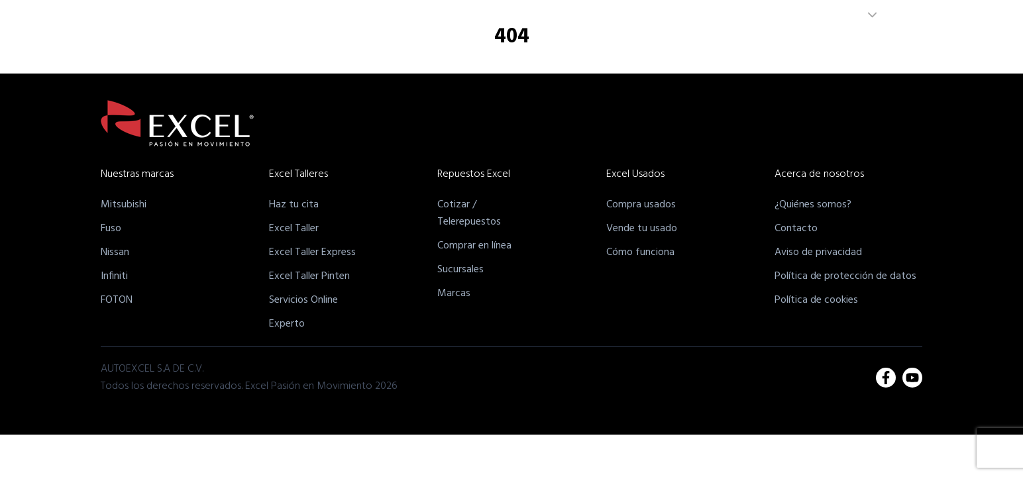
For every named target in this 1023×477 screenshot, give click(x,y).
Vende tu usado (641, 228)
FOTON (117, 300)
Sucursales (460, 269)
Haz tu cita (294, 204)
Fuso (111, 228)
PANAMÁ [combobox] (817, 15)
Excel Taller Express (312, 252)
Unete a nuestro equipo (865, 48)
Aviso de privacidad (818, 252)
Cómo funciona (640, 252)
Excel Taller (294, 228)
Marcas (453, 293)
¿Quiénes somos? (813, 204)
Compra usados (641, 204)
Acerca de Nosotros (758, 48)
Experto (287, 324)
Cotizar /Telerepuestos (469, 213)
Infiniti (114, 276)
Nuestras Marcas (436, 48)
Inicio (374, 48)
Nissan (115, 252)
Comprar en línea (474, 245)
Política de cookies (816, 300)
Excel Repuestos (594, 48)
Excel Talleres (514, 48)
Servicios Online (303, 300)
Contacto (796, 228)
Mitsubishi (123, 204)
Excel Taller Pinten (309, 276)
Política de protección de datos (845, 276)
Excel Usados (672, 48)
